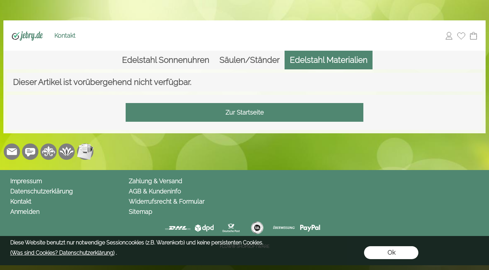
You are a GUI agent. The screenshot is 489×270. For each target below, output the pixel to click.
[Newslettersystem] (85, 151)
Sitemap (140, 211)
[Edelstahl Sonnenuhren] (165, 60)
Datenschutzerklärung (41, 191)
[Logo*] (27, 27)
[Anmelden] (449, 35)
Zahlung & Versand (155, 181)
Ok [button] (391, 252)
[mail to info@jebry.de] (11, 151)
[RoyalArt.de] (48, 151)
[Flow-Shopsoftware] (66, 151)
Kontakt (64, 35)
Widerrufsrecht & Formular (166, 201)
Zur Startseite (244, 112)
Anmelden (24, 211)
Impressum (26, 181)
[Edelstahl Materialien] (329, 60)
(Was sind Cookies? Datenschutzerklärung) (62, 253)
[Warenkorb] (473, 35)
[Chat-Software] (30, 151)
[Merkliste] (461, 35)
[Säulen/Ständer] (249, 60)
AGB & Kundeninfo (155, 191)
